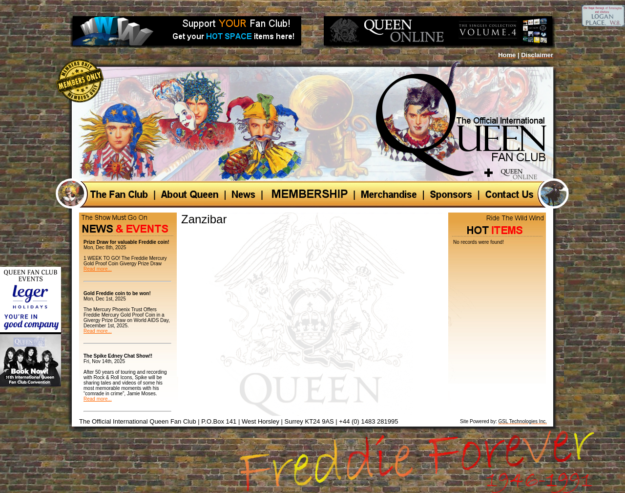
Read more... (97, 269)
